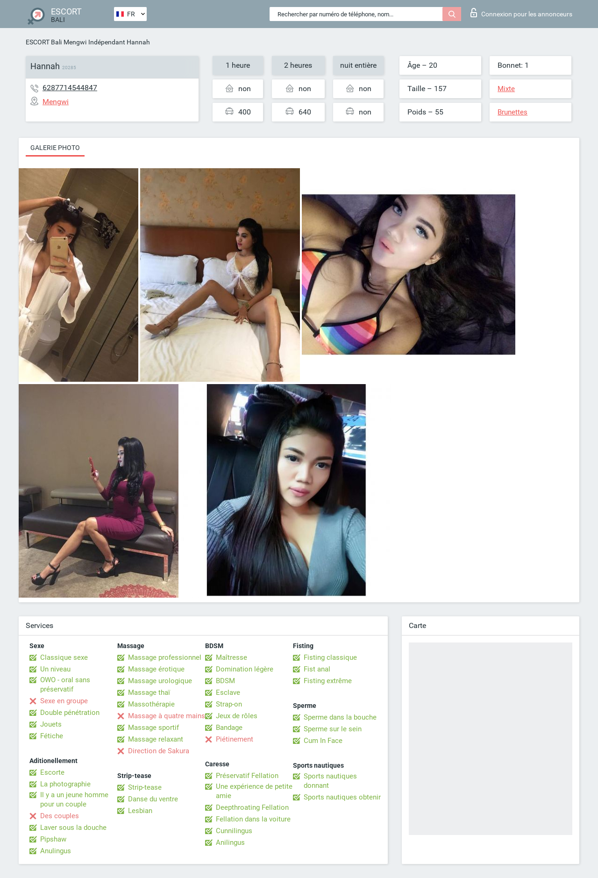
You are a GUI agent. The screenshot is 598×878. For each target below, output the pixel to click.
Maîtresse (231, 657)
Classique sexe (64, 657)
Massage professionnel (164, 657)
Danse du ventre (153, 799)
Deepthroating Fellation (252, 807)
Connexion (521, 12)
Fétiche (51, 736)
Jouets (51, 724)
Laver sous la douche (73, 827)
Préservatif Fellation (247, 775)
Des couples (59, 816)
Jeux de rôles (236, 716)
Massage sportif (153, 727)
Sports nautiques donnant (330, 781)
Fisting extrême (328, 681)
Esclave (228, 692)
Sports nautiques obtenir (342, 797)
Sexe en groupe (64, 701)
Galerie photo (55, 147)
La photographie (65, 784)
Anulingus (55, 851)
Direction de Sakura (158, 751)
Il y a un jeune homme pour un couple (74, 799)
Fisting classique (330, 657)
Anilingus (230, 842)
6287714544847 (70, 87)
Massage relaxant (155, 739)
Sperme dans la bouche (340, 717)
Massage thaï (149, 692)
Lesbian (140, 811)
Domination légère (244, 669)
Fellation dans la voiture (253, 819)
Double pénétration (70, 712)
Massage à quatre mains (166, 716)
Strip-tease (145, 787)
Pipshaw (53, 839)
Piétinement (234, 739)
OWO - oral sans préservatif (65, 684)
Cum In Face (323, 740)
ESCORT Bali (44, 42)
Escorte (52, 772)
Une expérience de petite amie (254, 791)
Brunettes (512, 112)
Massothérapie (151, 704)
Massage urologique (160, 681)
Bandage (229, 727)
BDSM (225, 681)
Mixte (506, 89)
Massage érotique (156, 669)
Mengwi (75, 42)
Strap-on (229, 704)
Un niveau (55, 669)
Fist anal (317, 669)
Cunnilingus (234, 831)
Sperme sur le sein (333, 729)
